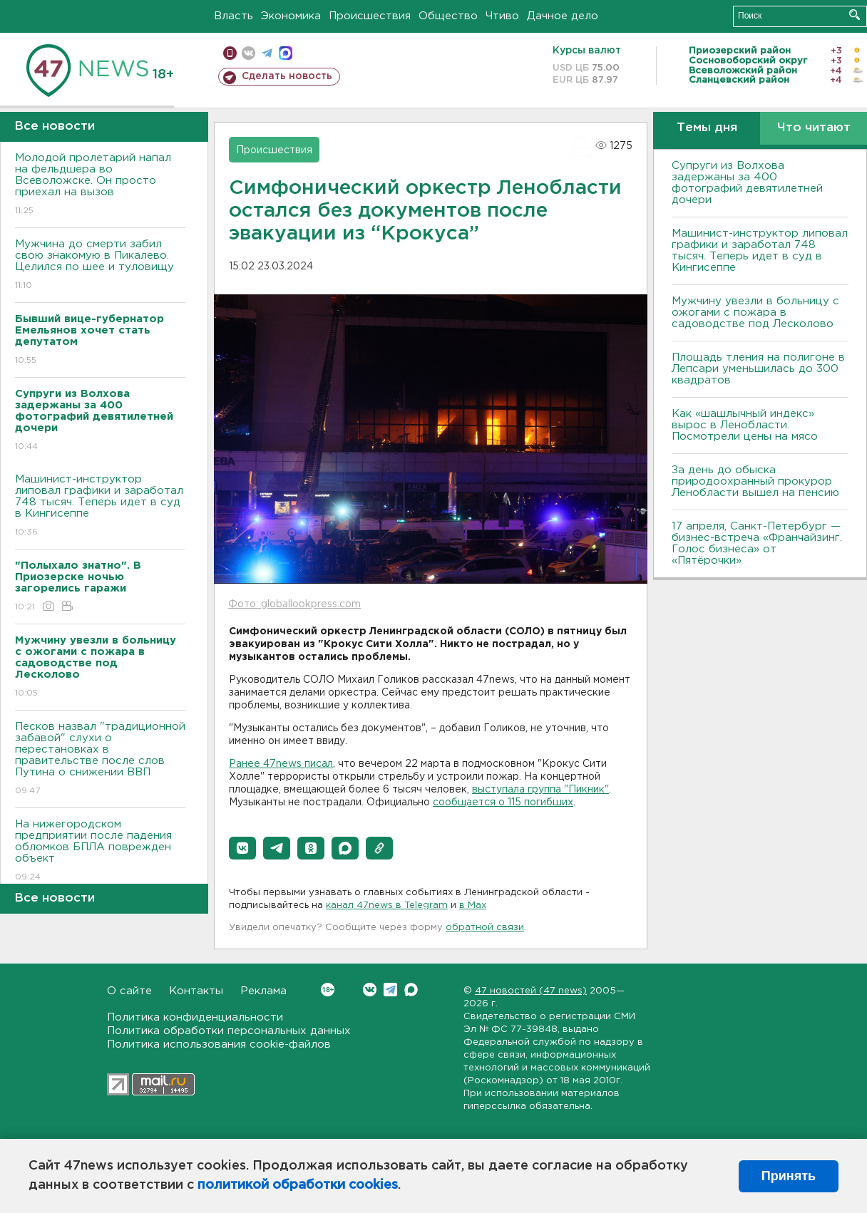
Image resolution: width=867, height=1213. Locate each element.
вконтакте (248, 53)
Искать (854, 14)
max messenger (285, 53)
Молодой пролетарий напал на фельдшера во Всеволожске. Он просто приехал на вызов (100, 185)
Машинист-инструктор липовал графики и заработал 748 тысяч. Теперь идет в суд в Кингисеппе (100, 506)
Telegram (390, 989)
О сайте (129, 991)
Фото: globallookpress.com (294, 604)
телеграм (267, 53)
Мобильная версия (230, 53)
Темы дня (707, 128)
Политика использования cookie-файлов (219, 1044)
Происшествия (370, 16)
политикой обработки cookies (297, 1185)
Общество (448, 16)
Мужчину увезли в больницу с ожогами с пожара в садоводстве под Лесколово (755, 312)
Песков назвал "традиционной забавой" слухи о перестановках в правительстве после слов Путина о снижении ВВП (100, 759)
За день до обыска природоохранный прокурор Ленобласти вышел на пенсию (755, 481)
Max (411, 989)
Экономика (291, 16)
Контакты (196, 991)
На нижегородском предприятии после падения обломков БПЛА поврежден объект (100, 851)
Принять (788, 1176)
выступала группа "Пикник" (540, 789)
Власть (233, 16)
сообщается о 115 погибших (503, 802)
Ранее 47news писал (281, 764)
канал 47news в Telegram (387, 905)
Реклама (263, 991)
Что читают (814, 128)
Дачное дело (562, 16)
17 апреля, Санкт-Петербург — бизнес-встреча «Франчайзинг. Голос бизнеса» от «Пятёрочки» (757, 543)
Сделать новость (287, 76)
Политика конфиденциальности (195, 1017)
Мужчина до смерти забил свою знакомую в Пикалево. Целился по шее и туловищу (100, 265)
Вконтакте (327, 989)
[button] (242, 848)
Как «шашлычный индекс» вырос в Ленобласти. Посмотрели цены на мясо (746, 425)
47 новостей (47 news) (531, 991)
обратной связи (485, 927)
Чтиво (502, 16)
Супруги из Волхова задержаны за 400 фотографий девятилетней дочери (747, 183)
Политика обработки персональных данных (229, 1031)
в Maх (472, 905)
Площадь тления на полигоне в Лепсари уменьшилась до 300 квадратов (758, 369)
